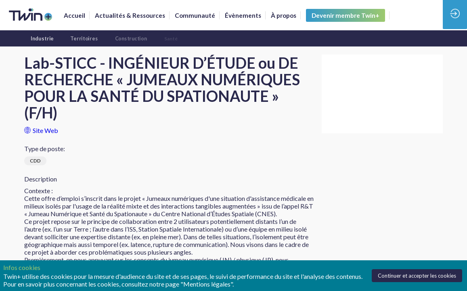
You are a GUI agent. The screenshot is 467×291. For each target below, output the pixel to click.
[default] (195, 15)
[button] (345, 15)
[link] (74, 15)
